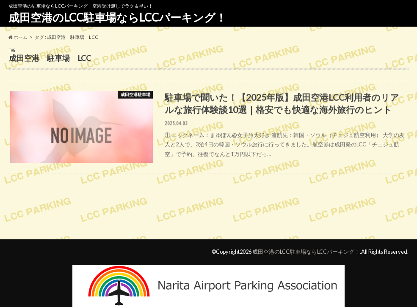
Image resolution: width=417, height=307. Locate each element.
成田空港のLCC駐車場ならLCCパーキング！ (117, 17)
